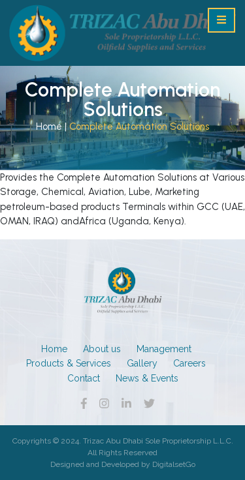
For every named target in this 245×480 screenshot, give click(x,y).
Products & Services (68, 363)
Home (49, 126)
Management (164, 349)
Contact (83, 378)
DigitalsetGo (173, 464)
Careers (189, 363)
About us (102, 349)
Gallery (142, 363)
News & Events (147, 378)
